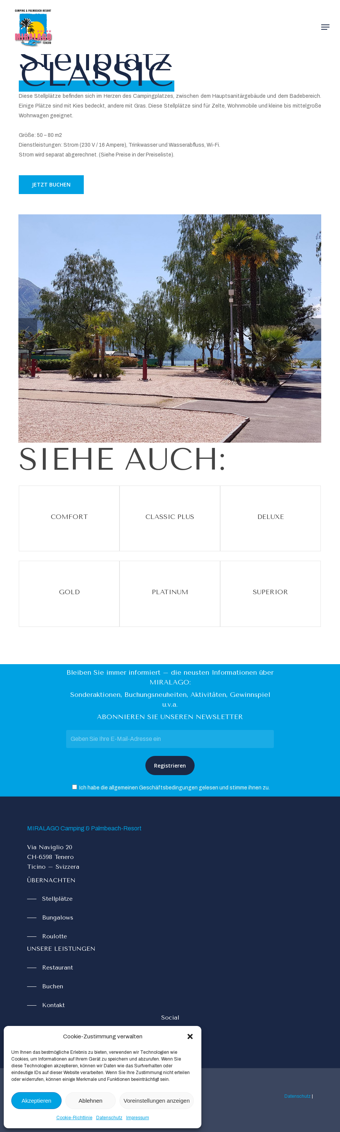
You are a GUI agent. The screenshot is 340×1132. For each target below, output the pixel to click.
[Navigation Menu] (325, 27)
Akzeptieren (36, 1100)
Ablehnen (90, 1100)
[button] (190, 1036)
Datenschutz (109, 1117)
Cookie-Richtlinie (74, 1117)
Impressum (137, 1117)
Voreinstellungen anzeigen (157, 1100)
